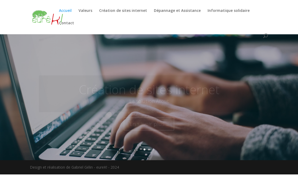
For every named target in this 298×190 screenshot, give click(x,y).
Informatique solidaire (229, 11)
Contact (66, 23)
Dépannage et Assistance (177, 11)
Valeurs (85, 11)
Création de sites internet (123, 11)
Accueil (65, 11)
